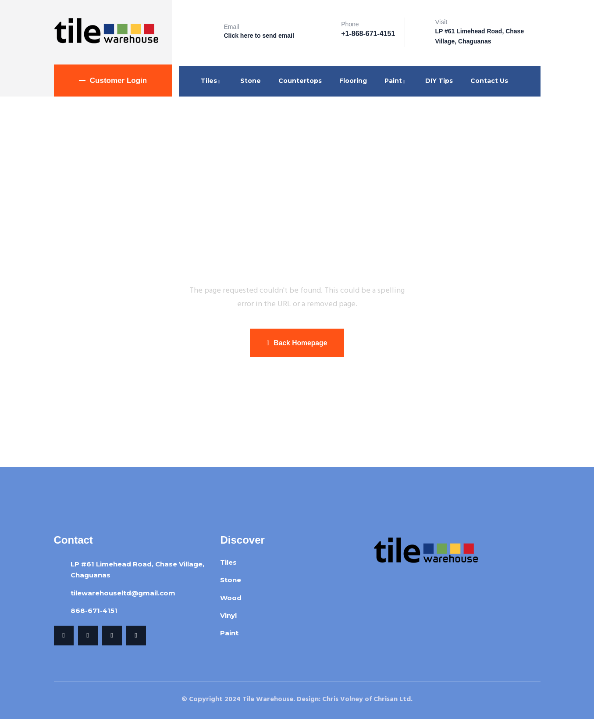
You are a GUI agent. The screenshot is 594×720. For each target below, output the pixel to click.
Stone (250, 81)
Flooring (353, 81)
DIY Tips (439, 81)
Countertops (300, 81)
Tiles (212, 81)
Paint (396, 81)
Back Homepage (297, 343)
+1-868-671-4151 (368, 33)
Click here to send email (259, 35)
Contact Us (489, 81)
